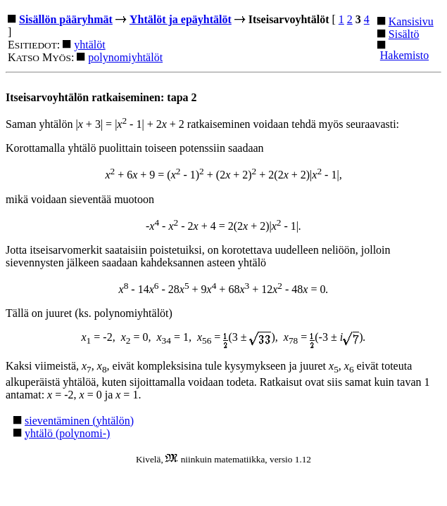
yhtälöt (89, 45)
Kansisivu (411, 21)
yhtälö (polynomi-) (67, 433)
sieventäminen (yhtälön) (79, 421)
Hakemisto (404, 55)
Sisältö (404, 34)
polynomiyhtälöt (125, 57)
